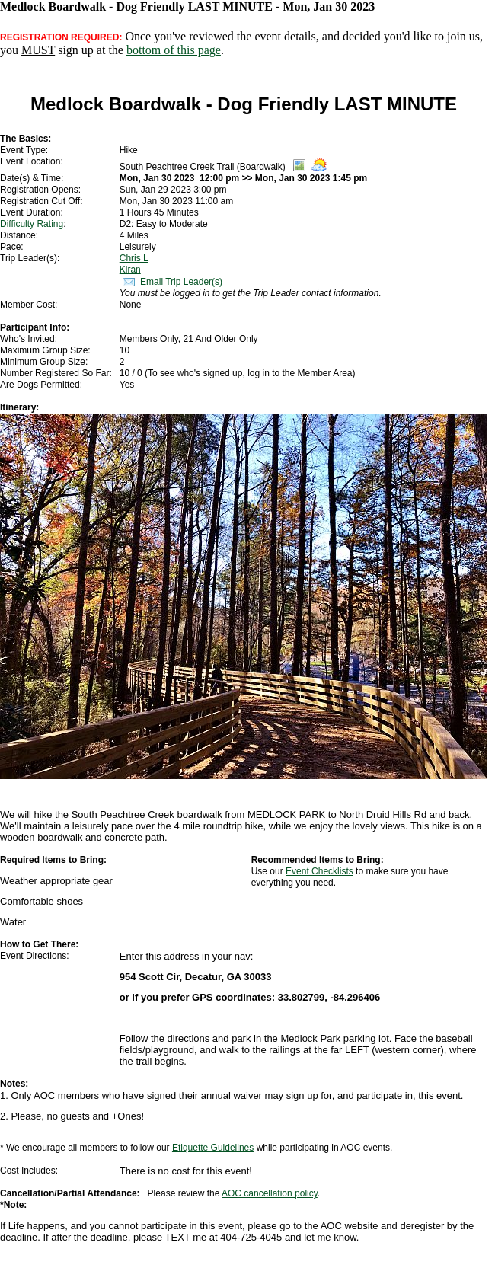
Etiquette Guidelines (213, 1147)
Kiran (130, 269)
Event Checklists (319, 871)
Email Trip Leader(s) (171, 281)
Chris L (134, 258)
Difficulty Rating (31, 224)
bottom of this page (173, 49)
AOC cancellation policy (270, 1193)
